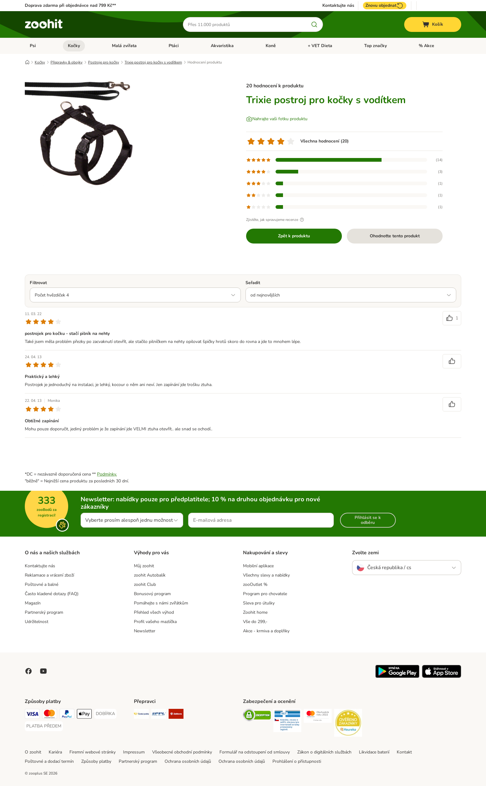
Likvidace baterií (374, 752)
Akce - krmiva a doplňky (266, 631)
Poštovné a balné (41, 584)
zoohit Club (145, 584)
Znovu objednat (384, 5)
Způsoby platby (96, 761)
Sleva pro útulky (259, 603)
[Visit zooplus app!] (397, 676)
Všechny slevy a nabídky (266, 575)
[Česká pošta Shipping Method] (141, 715)
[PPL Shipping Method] (158, 715)
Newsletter (144, 631)
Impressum (134, 752)
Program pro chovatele (265, 594)
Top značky (375, 46)
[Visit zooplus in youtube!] (43, 671)
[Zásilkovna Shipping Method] (176, 715)
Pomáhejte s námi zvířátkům (161, 603)
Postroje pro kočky (103, 62)
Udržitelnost (36, 622)
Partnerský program (44, 612)
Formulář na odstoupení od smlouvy (254, 752)
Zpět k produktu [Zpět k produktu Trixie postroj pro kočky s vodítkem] (294, 236)
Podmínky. (107, 474)
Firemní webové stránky (92, 752)
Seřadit (252, 283)
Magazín (33, 603)
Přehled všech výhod (154, 612)
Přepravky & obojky (66, 62)
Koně (271, 46)
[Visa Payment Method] (32, 715)
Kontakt (404, 752)
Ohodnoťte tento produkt (395, 236)
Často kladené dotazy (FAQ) (51, 594)
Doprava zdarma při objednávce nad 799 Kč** (70, 5)
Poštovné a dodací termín (49, 761)
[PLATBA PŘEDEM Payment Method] (43, 726)
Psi (33, 46)
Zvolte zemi (365, 552)
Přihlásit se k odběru (368, 520)
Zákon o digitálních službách (324, 752)
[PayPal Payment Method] (67, 715)
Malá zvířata (124, 46)
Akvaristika (222, 46)
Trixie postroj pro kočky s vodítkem (153, 62)
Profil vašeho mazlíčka (155, 622)
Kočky (74, 46)
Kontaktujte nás (338, 5)
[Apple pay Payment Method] (84, 715)
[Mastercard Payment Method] (49, 715)
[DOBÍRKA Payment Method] (105, 713)
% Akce (426, 46)
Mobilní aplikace (258, 566)
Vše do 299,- (255, 622)
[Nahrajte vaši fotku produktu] (276, 119)
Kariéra (55, 752)
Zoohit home (255, 612)
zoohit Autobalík (150, 575)
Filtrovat (38, 283)
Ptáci (174, 46)
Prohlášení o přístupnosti (296, 761)
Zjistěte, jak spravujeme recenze (276, 219)
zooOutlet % (255, 584)
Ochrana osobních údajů (188, 761)
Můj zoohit (144, 566)
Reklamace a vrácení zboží (49, 575)
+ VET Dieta (320, 46)
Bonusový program (152, 594)
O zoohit (33, 752)
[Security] (257, 716)
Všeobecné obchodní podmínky (182, 752)
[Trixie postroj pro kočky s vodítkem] (84, 134)
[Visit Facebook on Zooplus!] (28, 671)
